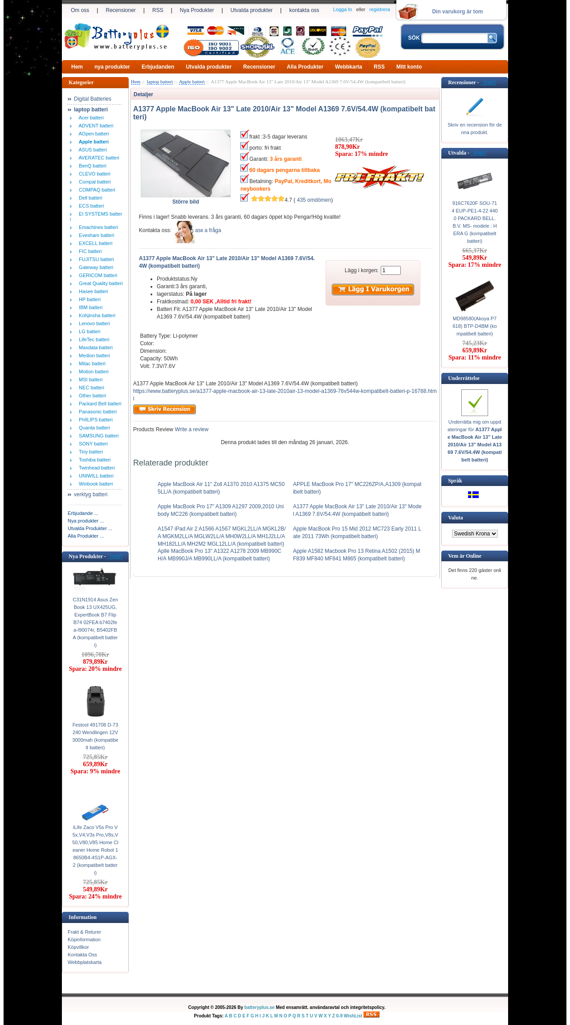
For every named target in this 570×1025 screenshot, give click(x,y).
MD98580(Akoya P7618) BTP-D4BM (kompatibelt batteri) (474, 326)
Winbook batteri (94, 483)
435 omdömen (314, 200)
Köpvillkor (78, 947)
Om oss (80, 10)
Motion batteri (92, 371)
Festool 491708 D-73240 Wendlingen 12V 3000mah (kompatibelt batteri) (95, 736)
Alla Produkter (305, 67)
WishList (353, 1015)
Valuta (455, 518)
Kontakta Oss (82, 954)
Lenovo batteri (93, 323)
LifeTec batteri (93, 339)
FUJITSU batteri (95, 259)
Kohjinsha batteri (95, 315)
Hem (77, 67)
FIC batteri (89, 251)
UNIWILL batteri (95, 475)
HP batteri (88, 299)
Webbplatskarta (85, 962)
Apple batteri (192, 81)
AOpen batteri (92, 133)
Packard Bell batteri (99, 403)
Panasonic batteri (96, 411)
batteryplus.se (259, 1007)
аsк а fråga (208, 230)
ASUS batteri (91, 149)
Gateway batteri (94, 267)
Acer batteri (90, 117)
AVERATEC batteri (97, 157)
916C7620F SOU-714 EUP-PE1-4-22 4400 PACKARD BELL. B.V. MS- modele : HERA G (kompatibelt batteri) (474, 222)
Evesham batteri (95, 235)
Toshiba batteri (93, 459)
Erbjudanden (158, 67)
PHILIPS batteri (94, 419)
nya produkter (112, 67)
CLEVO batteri (93, 173)
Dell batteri (89, 197)
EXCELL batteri (94, 243)
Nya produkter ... (86, 520)
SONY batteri (92, 443)
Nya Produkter (197, 10)
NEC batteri (90, 387)
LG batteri (88, 331)
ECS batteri (90, 205)
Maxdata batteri (94, 347)
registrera (380, 9)
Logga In (342, 9)
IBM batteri (89, 307)
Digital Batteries (92, 99)
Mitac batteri (91, 363)
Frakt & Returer (84, 932)
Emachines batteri (97, 227)
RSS (157, 10)
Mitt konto (409, 67)
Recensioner (120, 10)
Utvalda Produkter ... (90, 528)
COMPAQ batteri (95, 189)
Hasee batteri (92, 291)
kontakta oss (304, 10)
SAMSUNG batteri (97, 435)
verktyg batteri (90, 494)
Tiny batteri (89, 451)
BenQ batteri (91, 165)
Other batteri (91, 395)
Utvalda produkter (252, 10)
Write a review (190, 429)
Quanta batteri (93, 427)
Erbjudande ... (83, 513)
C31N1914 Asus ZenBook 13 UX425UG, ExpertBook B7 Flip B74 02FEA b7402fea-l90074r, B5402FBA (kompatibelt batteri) (95, 622)
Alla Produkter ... (86, 536)
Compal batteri (93, 181)
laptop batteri (160, 81)
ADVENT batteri (95, 125)
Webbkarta (348, 67)
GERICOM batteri (96, 275)
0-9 (339, 1015)
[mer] (114, 556)
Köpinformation (84, 939)
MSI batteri (89, 379)
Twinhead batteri (95, 467)
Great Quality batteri (99, 283)
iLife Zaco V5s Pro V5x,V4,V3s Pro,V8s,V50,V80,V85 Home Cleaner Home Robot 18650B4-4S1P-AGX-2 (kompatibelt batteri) (95, 850)
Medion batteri (93, 355)
